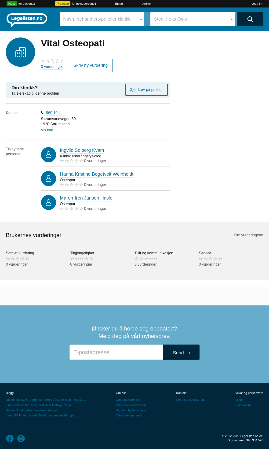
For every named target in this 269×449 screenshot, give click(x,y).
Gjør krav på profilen (147, 88)
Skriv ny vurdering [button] (88, 65)
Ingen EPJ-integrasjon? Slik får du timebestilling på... (41, 414)
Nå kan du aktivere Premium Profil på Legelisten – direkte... (46, 398)
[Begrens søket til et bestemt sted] (192, 19)
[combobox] (102, 19)
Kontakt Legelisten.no (190, 398)
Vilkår (239, 398)
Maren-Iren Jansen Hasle (86, 196)
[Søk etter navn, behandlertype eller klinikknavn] (102, 19)
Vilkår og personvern (249, 391)
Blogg (119, 3)
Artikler (147, 3)
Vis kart (47, 129)
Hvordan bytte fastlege (131, 408)
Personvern (243, 403)
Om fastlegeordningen (131, 403)
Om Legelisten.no (128, 398)
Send (178, 351)
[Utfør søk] (250, 19)
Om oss (121, 391)
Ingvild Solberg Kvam (82, 148)
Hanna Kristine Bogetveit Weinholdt (96, 172)
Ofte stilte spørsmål (129, 414)
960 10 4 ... (55, 111)
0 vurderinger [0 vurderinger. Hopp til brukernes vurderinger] (52, 67)
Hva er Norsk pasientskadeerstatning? (31, 408)
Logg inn (257, 3)
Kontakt (181, 391)
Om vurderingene (248, 234)
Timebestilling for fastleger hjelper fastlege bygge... (40, 403)
